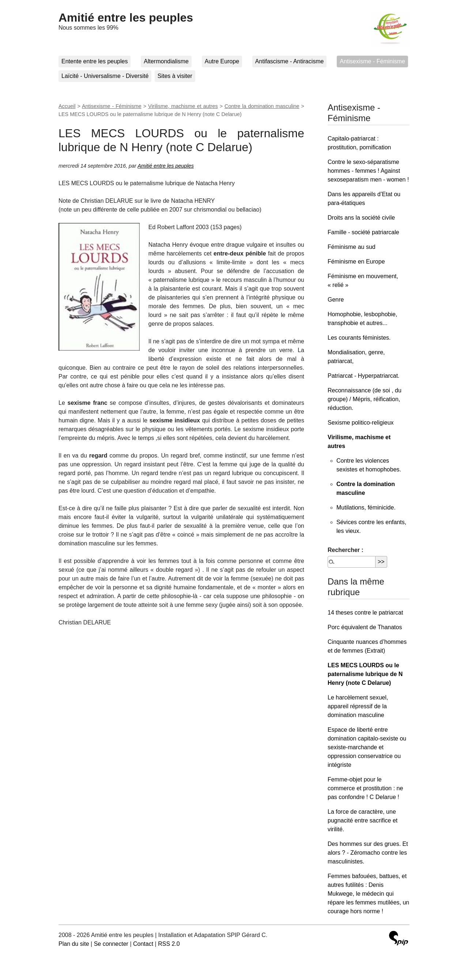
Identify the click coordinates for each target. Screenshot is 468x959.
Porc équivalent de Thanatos (365, 627)
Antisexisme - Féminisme (372, 61)
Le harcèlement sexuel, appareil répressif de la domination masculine (358, 706)
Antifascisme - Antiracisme (289, 61)
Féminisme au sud (351, 247)
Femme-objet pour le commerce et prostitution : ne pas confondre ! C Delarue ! (365, 788)
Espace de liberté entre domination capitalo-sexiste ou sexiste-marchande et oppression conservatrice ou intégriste (367, 747)
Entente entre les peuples (94, 61)
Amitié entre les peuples (125, 17)
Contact (143, 944)
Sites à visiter (175, 76)
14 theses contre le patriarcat (365, 612)
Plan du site (73, 944)
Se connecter (111, 944)
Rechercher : (345, 550)
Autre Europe (222, 61)
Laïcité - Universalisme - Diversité (104, 76)
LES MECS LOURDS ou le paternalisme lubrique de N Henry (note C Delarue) (365, 674)
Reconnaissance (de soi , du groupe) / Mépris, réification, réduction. (364, 399)
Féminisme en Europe (356, 261)
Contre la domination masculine (261, 106)
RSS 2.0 (169, 944)
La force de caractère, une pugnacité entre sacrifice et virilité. (362, 820)
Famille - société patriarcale (363, 232)
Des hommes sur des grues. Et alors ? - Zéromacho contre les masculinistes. (368, 853)
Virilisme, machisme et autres (183, 106)
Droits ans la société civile (361, 217)
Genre (336, 299)
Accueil (66, 106)
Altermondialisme (166, 61)
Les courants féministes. (359, 338)
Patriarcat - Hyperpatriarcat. (364, 376)
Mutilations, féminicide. (366, 507)
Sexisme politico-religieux (361, 422)
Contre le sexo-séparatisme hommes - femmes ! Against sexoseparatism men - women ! (368, 171)
